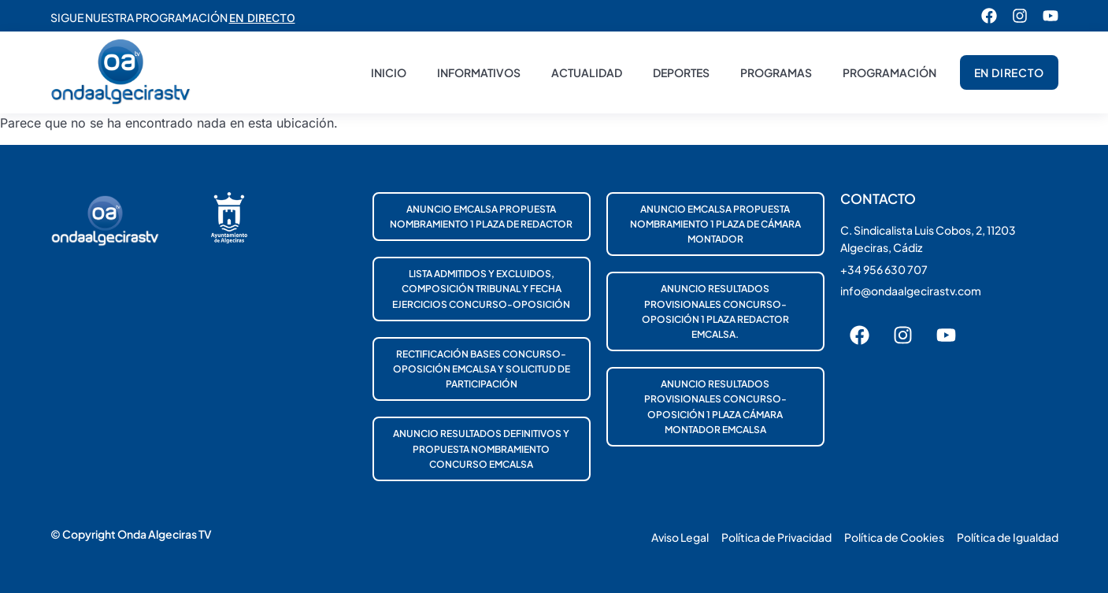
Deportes (681, 72)
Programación (889, 72)
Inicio (388, 72)
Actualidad (586, 72)
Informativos (479, 72)
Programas (776, 72)
